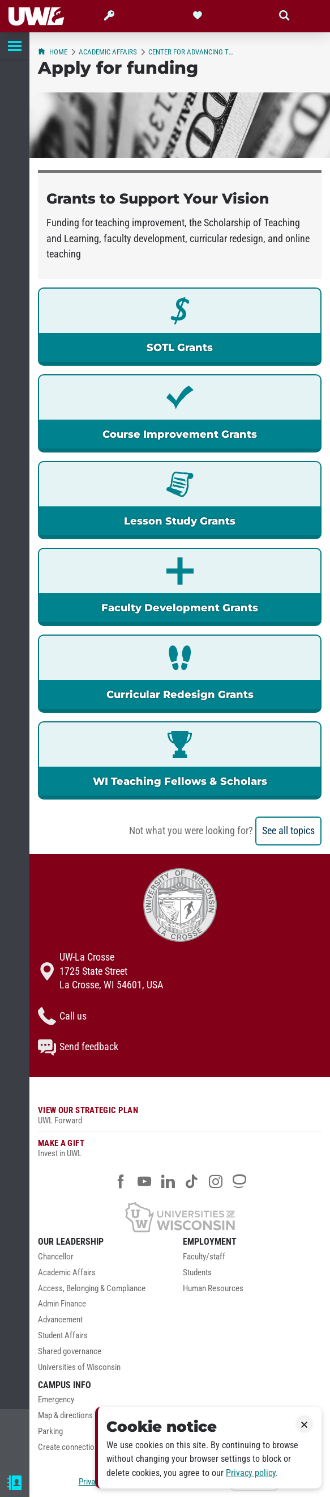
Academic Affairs (108, 52)
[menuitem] (107, 1260)
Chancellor (56, 1257)
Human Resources (213, 1288)
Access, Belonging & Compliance (91, 1288)
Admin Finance (62, 1304)
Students (197, 1273)
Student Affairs (63, 1335)
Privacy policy (251, 1473)
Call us (62, 1016)
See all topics (288, 830)
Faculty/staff (204, 1257)
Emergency (56, 1400)
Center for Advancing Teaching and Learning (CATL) (190, 52)
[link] (180, 326)
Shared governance (69, 1351)
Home (52, 52)
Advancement (60, 1320)
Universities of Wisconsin (79, 1367)
